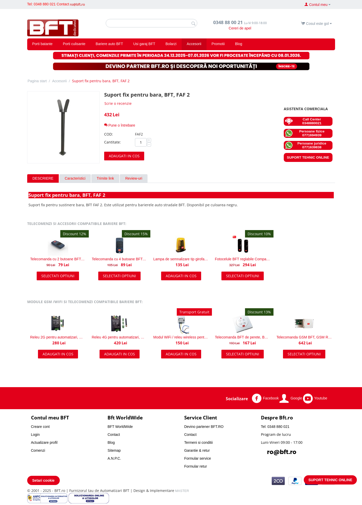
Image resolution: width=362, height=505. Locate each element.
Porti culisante (74, 44)
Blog (238, 44)
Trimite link (105, 178)
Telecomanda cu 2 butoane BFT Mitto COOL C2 (58, 259)
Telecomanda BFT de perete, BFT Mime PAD (242, 337)
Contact (63, 4)
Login (35, 434)
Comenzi (38, 450)
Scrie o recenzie (118, 103)
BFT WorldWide (120, 427)
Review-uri (133, 178)
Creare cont (40, 427)
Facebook (265, 398)
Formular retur (195, 466)
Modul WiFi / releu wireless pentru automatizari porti (181, 337)
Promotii (218, 44)
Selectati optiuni (57, 275)
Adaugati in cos (124, 155)
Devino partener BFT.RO (203, 427)
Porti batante (42, 44)
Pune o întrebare (119, 125)
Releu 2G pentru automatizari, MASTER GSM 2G (58, 337)
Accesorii (194, 44)
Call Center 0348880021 (303, 121)
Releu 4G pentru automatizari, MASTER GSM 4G (119, 337)
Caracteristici (75, 178)
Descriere (43, 178)
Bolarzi (171, 44)
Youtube (315, 398)
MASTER (182, 491)
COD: (108, 134)
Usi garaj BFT (144, 44)
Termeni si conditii (198, 442)
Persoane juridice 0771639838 (305, 145)
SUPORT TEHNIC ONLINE (308, 157)
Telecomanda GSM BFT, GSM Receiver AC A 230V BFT (304, 337)
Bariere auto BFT (109, 44)
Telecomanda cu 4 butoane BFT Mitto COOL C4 (119, 259)
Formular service (197, 458)
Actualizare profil (44, 442)
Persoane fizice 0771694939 (305, 133)
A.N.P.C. (114, 458)
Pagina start (37, 81)
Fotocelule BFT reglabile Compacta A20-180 (242, 259)
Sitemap (114, 450)
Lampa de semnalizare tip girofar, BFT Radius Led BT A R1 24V (181, 259)
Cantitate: (112, 142)
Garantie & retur (197, 450)
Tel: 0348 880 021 (41, 4)
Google (290, 398)
